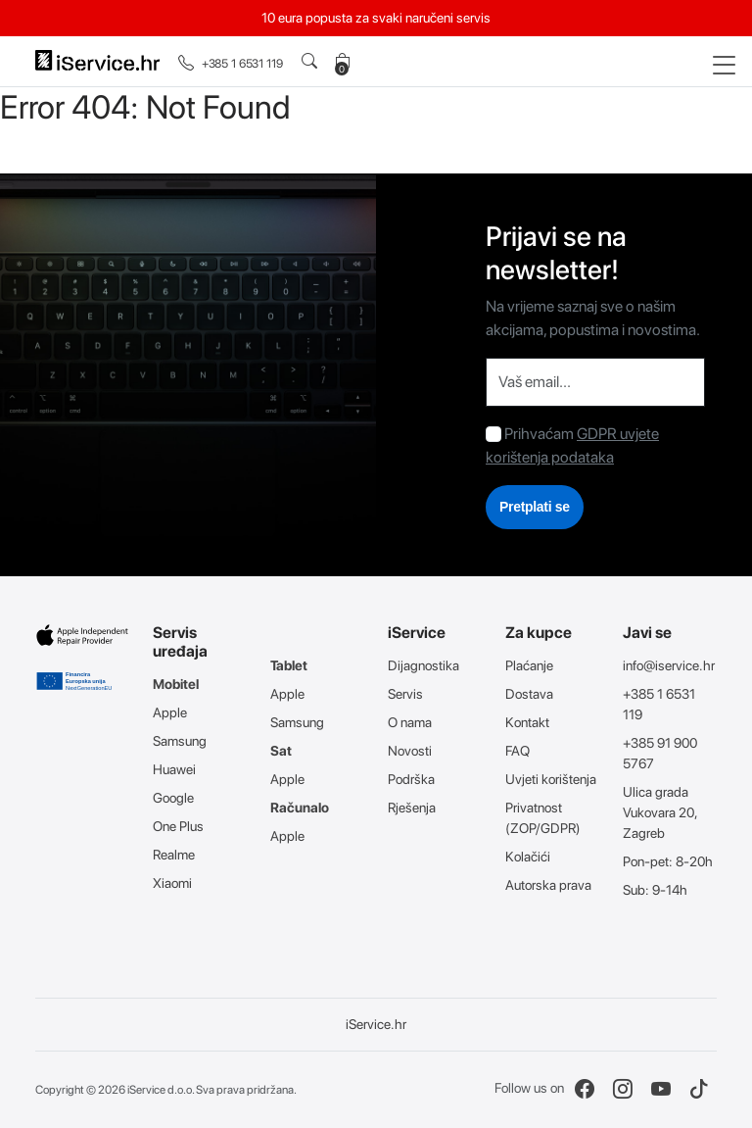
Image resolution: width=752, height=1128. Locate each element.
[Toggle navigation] (724, 65)
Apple (170, 712)
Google (173, 798)
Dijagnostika (423, 665)
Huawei (174, 769)
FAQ (517, 751)
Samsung (180, 741)
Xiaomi (172, 883)
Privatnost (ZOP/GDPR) (543, 818)
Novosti (410, 751)
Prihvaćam (539, 433)
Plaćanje (529, 665)
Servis (405, 694)
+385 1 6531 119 (230, 63)
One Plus (178, 826)
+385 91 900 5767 (660, 753)
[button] (313, 62)
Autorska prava (548, 885)
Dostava (529, 694)
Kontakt (527, 722)
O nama (410, 722)
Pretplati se (534, 507)
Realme (174, 854)
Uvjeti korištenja (550, 779)
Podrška (411, 779)
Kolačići (527, 856)
